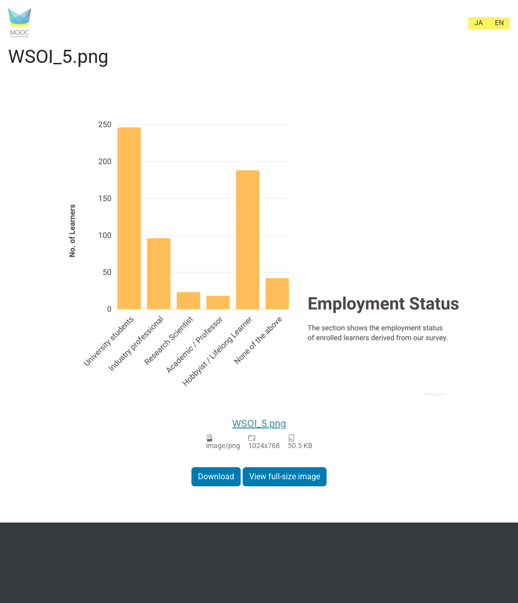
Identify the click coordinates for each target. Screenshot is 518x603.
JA (478, 23)
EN (499, 23)
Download (216, 476)
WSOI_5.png (259, 423)
